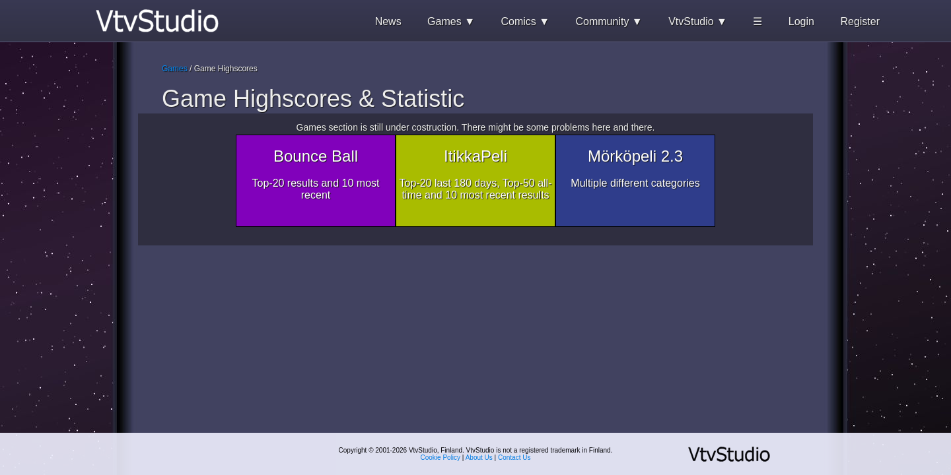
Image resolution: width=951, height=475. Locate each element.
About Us (479, 457)
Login (801, 21)
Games (175, 68)
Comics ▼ (525, 21)
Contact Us (514, 457)
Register (860, 21)
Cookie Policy (441, 457)
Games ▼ (451, 21)
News (388, 21)
